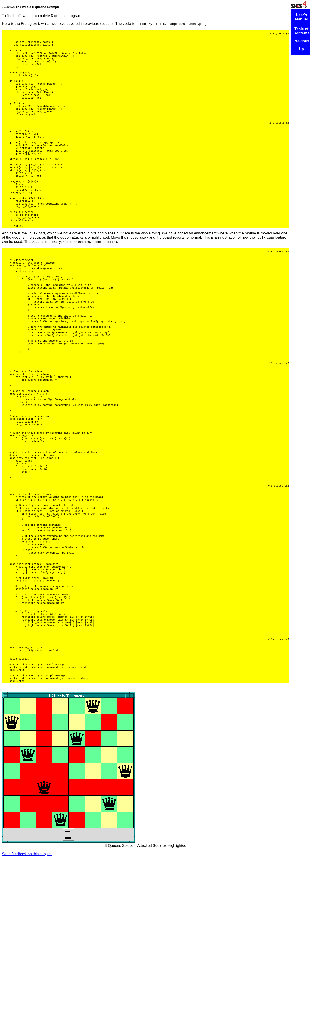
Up (301, 49)
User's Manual (301, 17)
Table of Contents (301, 31)
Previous (301, 41)
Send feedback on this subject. (27, 1013)
